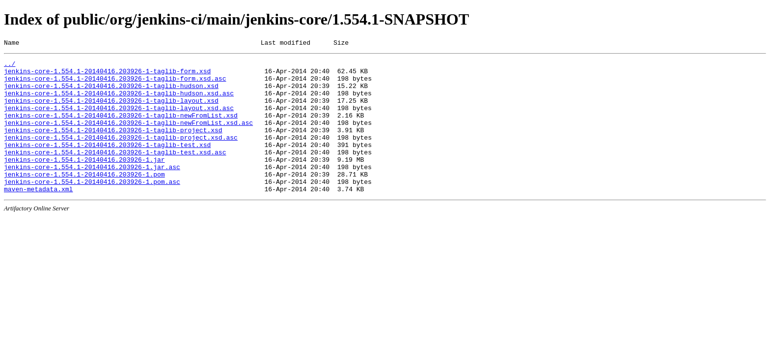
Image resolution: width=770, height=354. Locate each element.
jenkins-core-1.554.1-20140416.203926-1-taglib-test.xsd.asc (115, 172)
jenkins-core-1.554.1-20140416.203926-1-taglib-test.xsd (107, 163)
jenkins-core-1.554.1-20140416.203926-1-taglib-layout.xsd (111, 110)
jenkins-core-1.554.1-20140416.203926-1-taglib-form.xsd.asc (115, 84)
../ (9, 66)
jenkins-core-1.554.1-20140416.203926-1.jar (84, 181)
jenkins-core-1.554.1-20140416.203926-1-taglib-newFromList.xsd (121, 128)
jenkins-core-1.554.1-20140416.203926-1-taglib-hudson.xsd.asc (119, 101)
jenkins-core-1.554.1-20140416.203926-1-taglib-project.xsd (113, 146)
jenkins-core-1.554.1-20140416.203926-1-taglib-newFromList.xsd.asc (128, 137)
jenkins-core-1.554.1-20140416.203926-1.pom (84, 199)
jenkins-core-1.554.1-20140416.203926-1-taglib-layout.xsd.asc (119, 119)
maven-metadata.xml (38, 216)
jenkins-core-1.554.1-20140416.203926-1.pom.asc (92, 208)
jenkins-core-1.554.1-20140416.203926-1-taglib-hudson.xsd (111, 92)
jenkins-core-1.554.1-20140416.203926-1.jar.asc (92, 190)
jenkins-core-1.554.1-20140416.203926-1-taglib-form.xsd (107, 75)
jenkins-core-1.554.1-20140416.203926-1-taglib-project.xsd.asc (121, 154)
